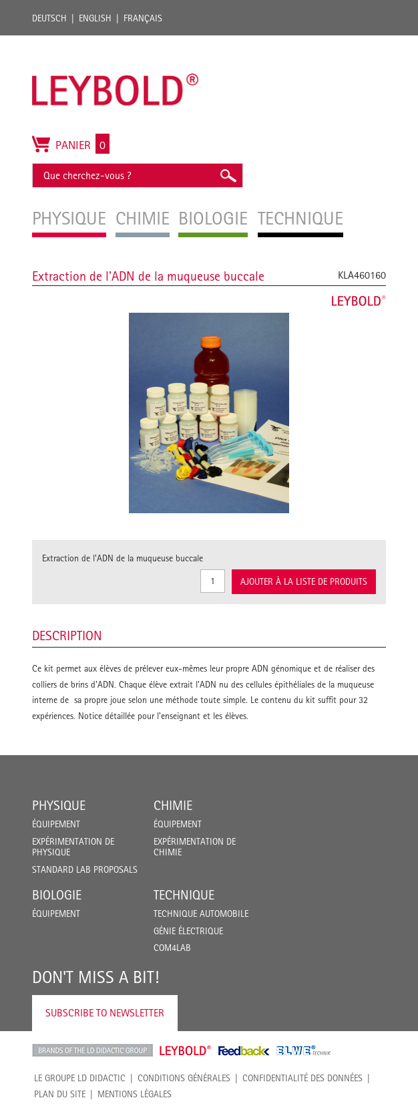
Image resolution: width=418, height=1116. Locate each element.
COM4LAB (172, 947)
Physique (58, 805)
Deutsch (49, 18)
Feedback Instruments (244, 1050)
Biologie (56, 895)
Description (67, 635)
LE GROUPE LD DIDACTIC (80, 1078)
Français (143, 18)
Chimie (173, 805)
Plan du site (59, 1094)
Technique (184, 895)
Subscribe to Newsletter (104, 1012)
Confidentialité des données (302, 1078)
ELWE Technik (303, 1050)
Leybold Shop (186, 1050)
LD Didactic (92, 1050)
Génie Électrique (188, 931)
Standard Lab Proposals (85, 869)
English (95, 18)
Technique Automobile (201, 913)
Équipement (56, 824)
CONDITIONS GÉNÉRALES (184, 1078)
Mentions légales (134, 1094)
